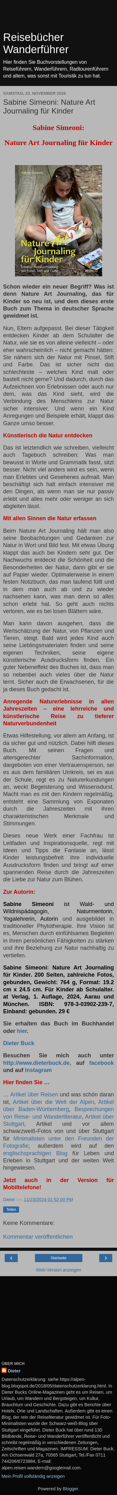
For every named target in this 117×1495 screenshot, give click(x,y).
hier (22, 1031)
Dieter (14, 1370)
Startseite (58, 1258)
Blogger (70, 1488)
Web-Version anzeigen (58, 1269)
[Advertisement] (59, 17)
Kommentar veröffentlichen (38, 1236)
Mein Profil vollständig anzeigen (33, 1476)
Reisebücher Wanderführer (36, 43)
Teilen (11, 1209)
